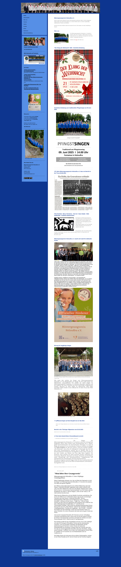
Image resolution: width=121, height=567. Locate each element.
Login (97, 550)
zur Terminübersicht (28, 49)
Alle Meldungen (27, 126)
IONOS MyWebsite (38, 555)
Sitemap (32, 551)
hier (76, 39)
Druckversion (26, 551)
